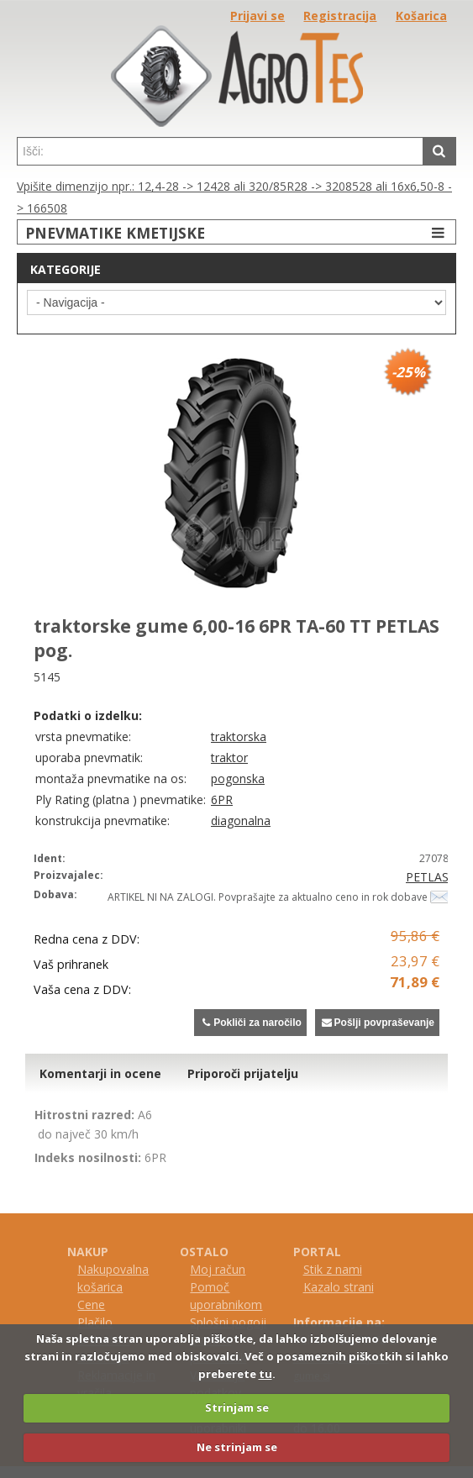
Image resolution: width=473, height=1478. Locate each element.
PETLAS (427, 877)
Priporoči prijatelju (242, 1073)
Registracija (339, 16)
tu (265, 1373)
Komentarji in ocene (100, 1073)
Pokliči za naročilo (250, 1022)
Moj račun (217, 1269)
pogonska (238, 778)
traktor (229, 757)
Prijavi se (257, 16)
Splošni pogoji (228, 1322)
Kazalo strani (338, 1287)
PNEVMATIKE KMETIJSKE (237, 232)
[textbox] (220, 151)
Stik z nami (332, 1269)
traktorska (238, 736)
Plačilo (95, 1322)
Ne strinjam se (237, 1446)
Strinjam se (237, 1407)
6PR (222, 799)
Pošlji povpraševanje (377, 1022)
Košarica (421, 16)
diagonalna (241, 820)
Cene (91, 1304)
